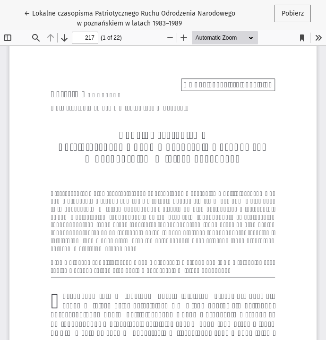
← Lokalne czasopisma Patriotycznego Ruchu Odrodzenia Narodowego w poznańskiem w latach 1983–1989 (129, 17)
